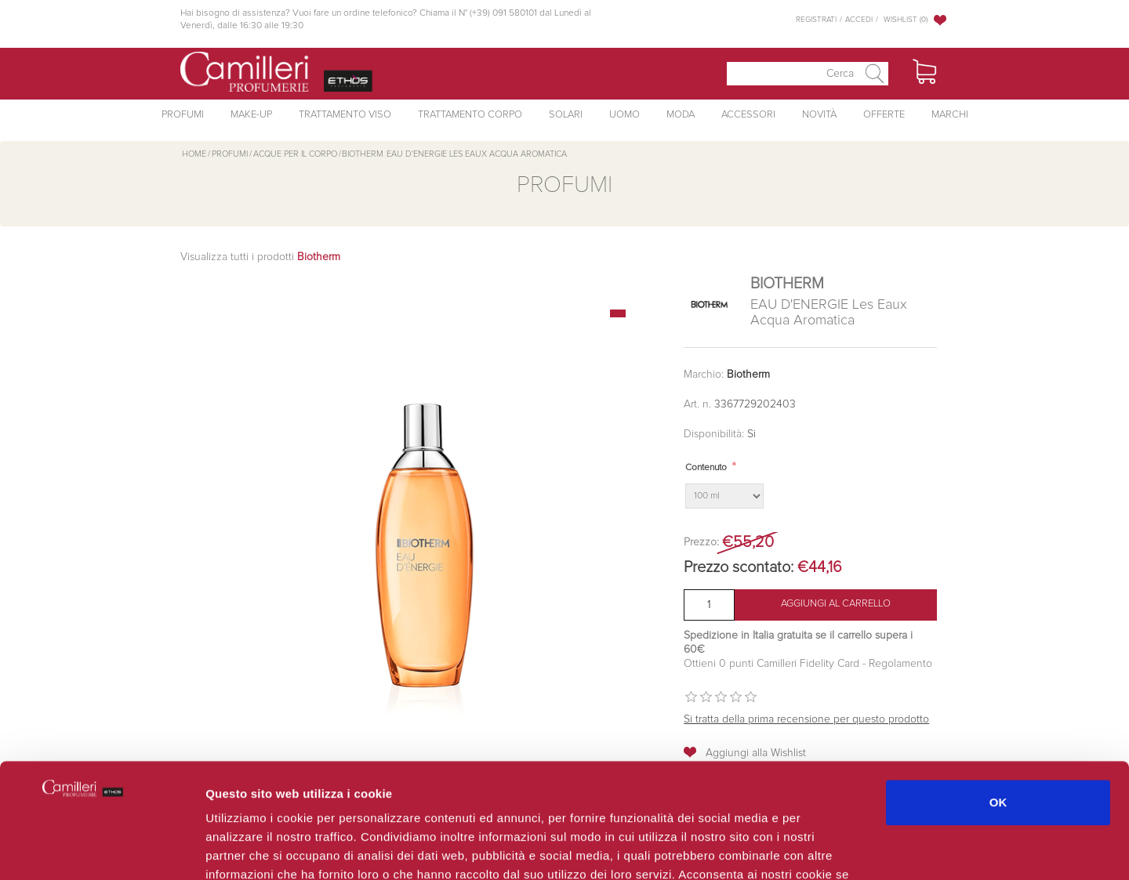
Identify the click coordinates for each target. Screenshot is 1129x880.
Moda (680, 115)
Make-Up (251, 115)
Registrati (816, 20)
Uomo (624, 115)
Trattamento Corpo (470, 115)
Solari (566, 115)
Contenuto (706, 468)
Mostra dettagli (832, 849)
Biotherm (748, 374)
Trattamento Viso (345, 115)
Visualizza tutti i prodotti (260, 257)
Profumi (183, 115)
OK (998, 694)
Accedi (859, 20)
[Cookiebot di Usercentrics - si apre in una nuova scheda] (101, 849)
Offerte (884, 115)
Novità (819, 115)
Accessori (748, 115)
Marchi (949, 115)
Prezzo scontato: (738, 567)
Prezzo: (701, 542)
